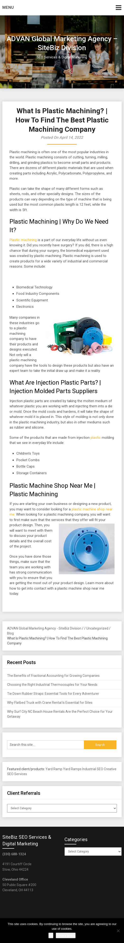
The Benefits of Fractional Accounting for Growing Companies (53, 676)
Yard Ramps (72, 769)
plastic (96, 437)
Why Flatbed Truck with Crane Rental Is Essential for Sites (49, 702)
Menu (8, 7)
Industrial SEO (92, 769)
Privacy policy (65, 935)
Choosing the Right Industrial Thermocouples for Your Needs (52, 685)
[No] (118, 930)
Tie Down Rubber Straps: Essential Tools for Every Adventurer (53, 693)
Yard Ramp (54, 769)
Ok (51, 935)
